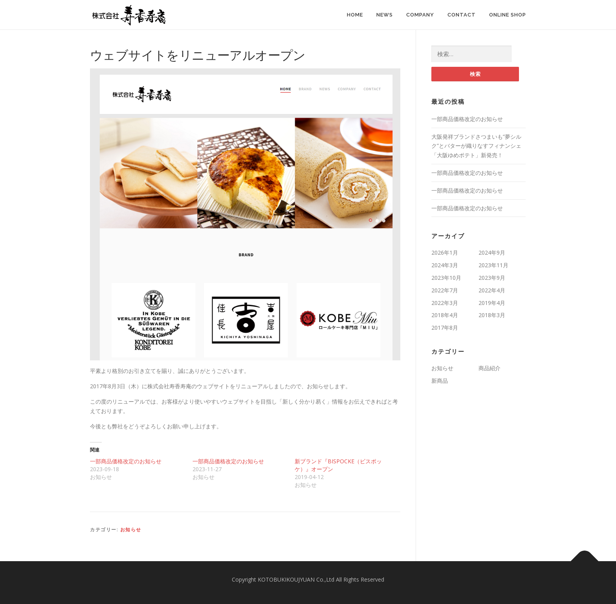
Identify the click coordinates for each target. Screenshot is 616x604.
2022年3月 (444, 303)
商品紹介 (489, 368)
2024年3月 (444, 265)
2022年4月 (491, 290)
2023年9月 (491, 277)
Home (355, 15)
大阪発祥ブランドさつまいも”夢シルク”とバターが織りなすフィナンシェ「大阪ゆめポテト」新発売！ (476, 146)
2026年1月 (444, 253)
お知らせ (130, 529)
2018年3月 (491, 315)
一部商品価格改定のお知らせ (125, 461)
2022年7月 (444, 290)
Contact (461, 15)
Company (420, 15)
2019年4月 (491, 303)
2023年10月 (446, 277)
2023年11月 (493, 265)
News (384, 15)
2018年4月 (444, 315)
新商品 (439, 380)
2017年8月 (444, 327)
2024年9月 (491, 253)
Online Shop (507, 15)
